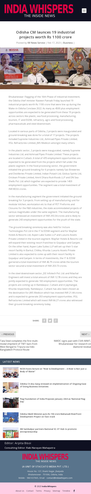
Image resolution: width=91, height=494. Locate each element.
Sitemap (56, 490)
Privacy (47, 490)
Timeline (66, 490)
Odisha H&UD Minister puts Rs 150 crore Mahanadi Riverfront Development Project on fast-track (50, 415)
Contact (30, 490)
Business (68, 42)
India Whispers (49, 486)
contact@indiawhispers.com (59, 478)
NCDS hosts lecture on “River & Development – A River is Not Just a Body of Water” (53, 370)
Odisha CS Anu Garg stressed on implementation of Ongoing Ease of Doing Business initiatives (53, 385)
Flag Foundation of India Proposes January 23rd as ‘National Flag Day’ (52, 400)
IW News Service (36, 42)
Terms (39, 490)
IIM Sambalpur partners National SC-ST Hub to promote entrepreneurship (48, 430)
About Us (20, 490)
